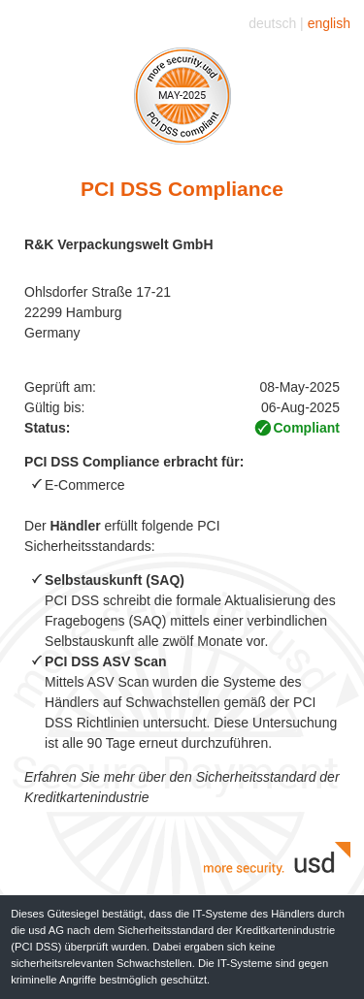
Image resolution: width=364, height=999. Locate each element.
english (329, 23)
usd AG (47, 930)
